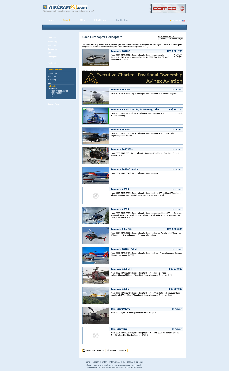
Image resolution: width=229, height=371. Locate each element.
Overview (52, 38)
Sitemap (140, 362)
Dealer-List (52, 63)
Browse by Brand (55, 70)
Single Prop (52, 41)
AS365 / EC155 (56, 93)
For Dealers (122, 20)
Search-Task (53, 104)
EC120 (53, 95)
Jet (49, 53)
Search (66, 20)
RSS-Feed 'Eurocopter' (118, 350)
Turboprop (52, 49)
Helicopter (52, 57)
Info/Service (100, 20)
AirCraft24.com (94, 367)
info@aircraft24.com (134, 367)
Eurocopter (53, 89)
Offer (82, 20)
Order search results (166, 36)
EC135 (53, 97)
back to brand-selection (95, 350)
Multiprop (52, 45)
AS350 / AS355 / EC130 (59, 91)
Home (51, 20)
